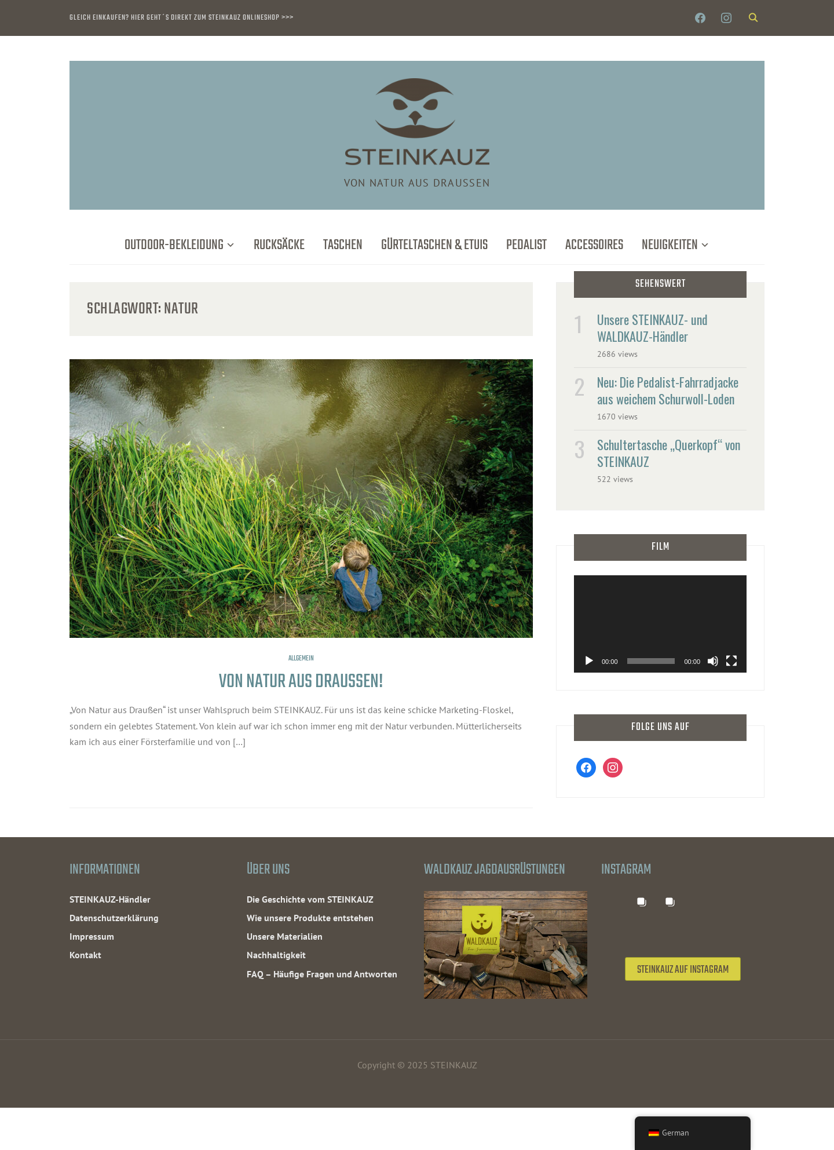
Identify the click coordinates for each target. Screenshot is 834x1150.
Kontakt (85, 955)
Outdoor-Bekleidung (174, 245)
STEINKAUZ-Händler (110, 899)
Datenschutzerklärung (114, 917)
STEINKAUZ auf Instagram (683, 1025)
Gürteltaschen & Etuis (434, 245)
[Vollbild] (731, 661)
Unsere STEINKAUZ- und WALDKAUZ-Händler (652, 327)
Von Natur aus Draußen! (301, 682)
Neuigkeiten (670, 245)
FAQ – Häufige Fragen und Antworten (322, 974)
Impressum (92, 936)
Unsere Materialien (285, 936)
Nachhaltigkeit (276, 955)
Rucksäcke (279, 245)
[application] (660, 624)
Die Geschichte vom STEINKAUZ (310, 899)
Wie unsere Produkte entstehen (310, 917)
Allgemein (301, 659)
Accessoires (594, 245)
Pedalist (526, 245)
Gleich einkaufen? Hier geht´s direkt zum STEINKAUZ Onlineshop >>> (182, 18)
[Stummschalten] (713, 661)
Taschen (343, 245)
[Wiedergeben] (589, 661)
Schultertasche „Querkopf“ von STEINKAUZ (668, 452)
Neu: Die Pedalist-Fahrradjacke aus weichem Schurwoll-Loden (667, 390)
